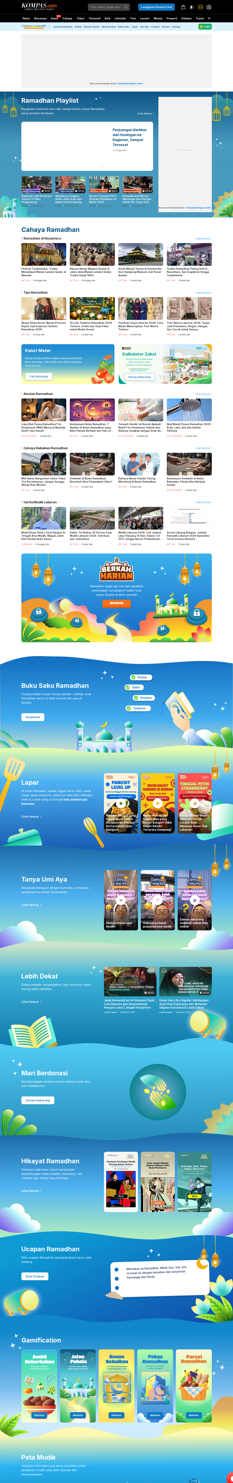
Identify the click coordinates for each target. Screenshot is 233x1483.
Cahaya (67, 18)
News (26, 18)
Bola (107, 18)
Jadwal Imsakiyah (63, 26)
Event (54, 18)
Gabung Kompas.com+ (130, 83)
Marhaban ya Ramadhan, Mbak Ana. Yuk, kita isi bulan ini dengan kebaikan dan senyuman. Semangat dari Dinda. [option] (156, 1272)
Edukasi (186, 18)
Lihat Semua (145, 113)
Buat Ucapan (35, 1276)
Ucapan (155, 26)
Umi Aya (144, 26)
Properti (172, 18)
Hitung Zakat (109, 26)
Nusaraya (40, 18)
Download (33, 717)
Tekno (80, 18)
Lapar (135, 26)
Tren (133, 18)
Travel (200, 18)
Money (158, 18)
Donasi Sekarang (38, 1100)
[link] (200, 7)
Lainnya (176, 26)
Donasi (165, 26)
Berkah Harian (92, 26)
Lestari (145, 20)
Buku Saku (123, 26)
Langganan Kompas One (156, 7)
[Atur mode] (192, 7)
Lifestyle (120, 18)
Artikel (78, 26)
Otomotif (94, 18)
